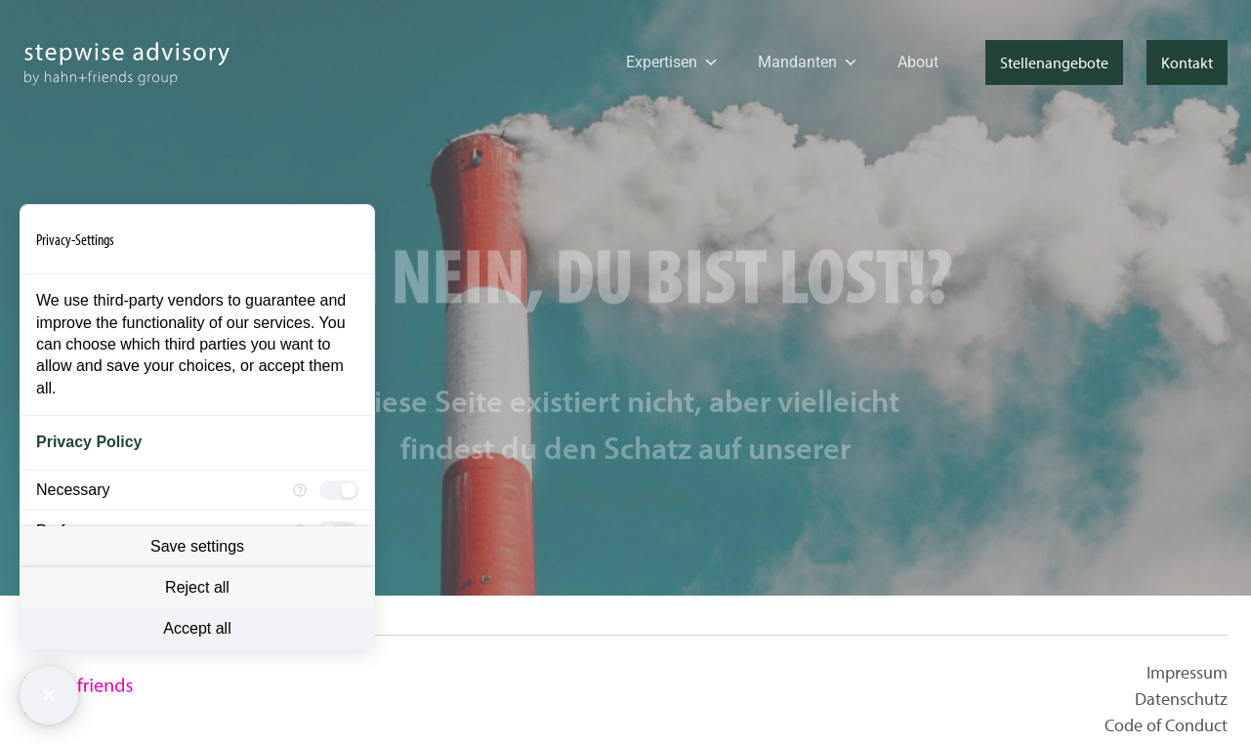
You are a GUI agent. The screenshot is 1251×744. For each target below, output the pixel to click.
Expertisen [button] (672, 62)
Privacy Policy (89, 442)
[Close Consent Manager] (49, 695)
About (917, 62)
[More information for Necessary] (300, 490)
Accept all (196, 628)
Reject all (197, 587)
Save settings (197, 546)
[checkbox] (338, 490)
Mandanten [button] (808, 62)
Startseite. (625, 521)
